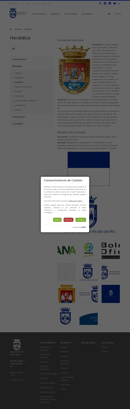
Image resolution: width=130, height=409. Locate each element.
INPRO (83, 227)
